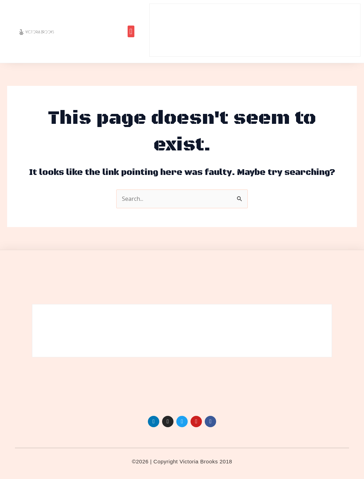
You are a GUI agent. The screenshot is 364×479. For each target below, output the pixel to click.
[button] (131, 31)
